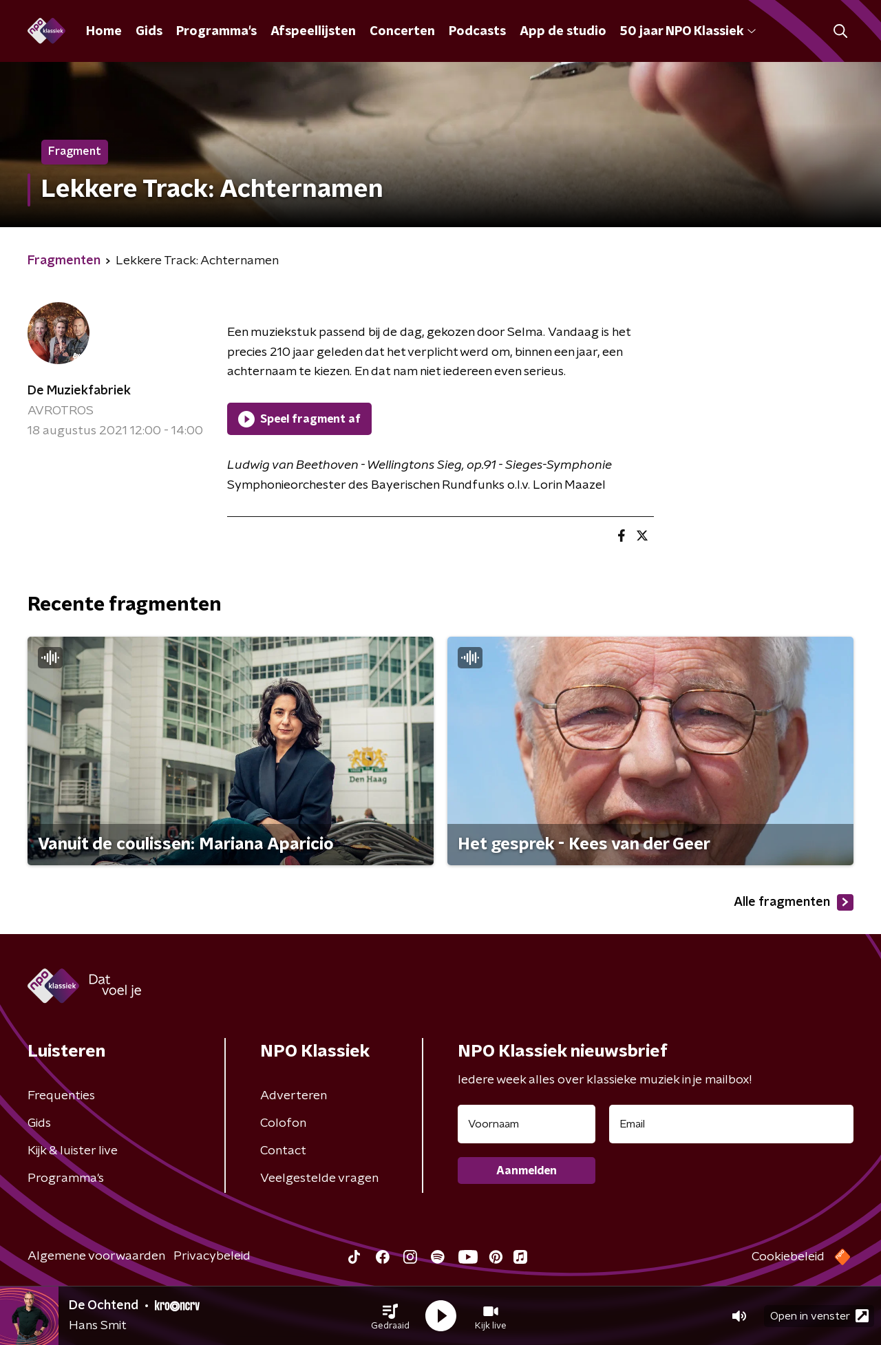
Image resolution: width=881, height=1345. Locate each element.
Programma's (216, 31)
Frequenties (61, 1096)
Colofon (283, 1123)
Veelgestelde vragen (319, 1178)
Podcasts (477, 31)
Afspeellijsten (313, 31)
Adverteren (293, 1096)
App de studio (563, 31)
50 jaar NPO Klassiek (688, 31)
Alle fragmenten (793, 902)
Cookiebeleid (788, 1257)
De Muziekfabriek (79, 391)
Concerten (402, 31)
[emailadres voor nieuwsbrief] (731, 1124)
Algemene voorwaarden (96, 1256)
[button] (390, 1316)
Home (104, 31)
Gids (149, 31)
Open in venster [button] (819, 1315)
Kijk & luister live (73, 1151)
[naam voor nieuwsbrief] (526, 1124)
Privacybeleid (212, 1256)
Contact (283, 1151)
